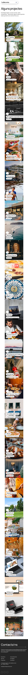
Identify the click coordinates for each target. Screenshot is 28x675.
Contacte (12, 660)
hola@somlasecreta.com (6, 666)
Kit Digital (12, 658)
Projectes (3, 660)
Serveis (2, 658)
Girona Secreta (13, 657)
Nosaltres (3, 657)
